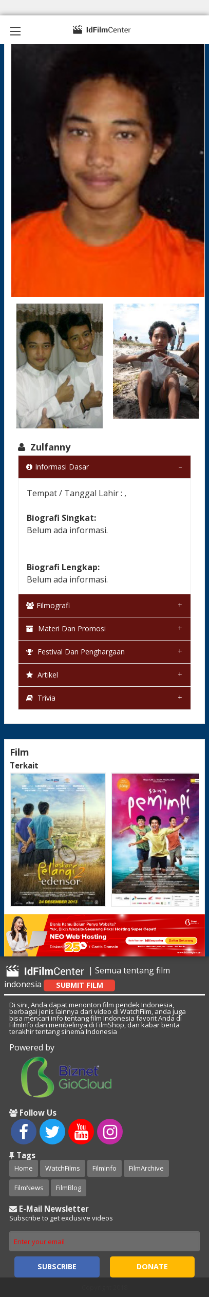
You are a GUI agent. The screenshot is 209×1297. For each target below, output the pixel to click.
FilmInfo (104, 1168)
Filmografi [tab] (48, 605)
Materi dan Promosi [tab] (66, 628)
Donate (152, 1266)
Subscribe (57, 1266)
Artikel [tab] (42, 675)
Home (23, 1168)
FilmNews (29, 1187)
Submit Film (79, 985)
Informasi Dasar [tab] (57, 467)
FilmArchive (146, 1168)
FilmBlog (68, 1187)
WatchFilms (62, 1168)
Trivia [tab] (40, 698)
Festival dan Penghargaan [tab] (75, 651)
